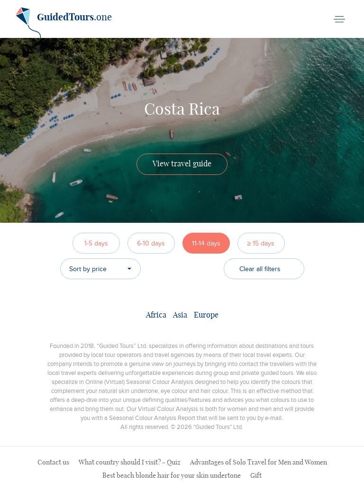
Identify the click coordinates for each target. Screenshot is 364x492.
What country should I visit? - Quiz (130, 462)
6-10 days (151, 243)
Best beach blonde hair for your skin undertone (171, 476)
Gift (256, 476)
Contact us (53, 462)
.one (64, 21)
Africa (156, 315)
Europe (206, 315)
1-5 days (96, 243)
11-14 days (206, 243)
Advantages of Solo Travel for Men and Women (258, 462)
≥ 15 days (261, 243)
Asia (180, 315)
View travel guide (182, 164)
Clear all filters (260, 269)
